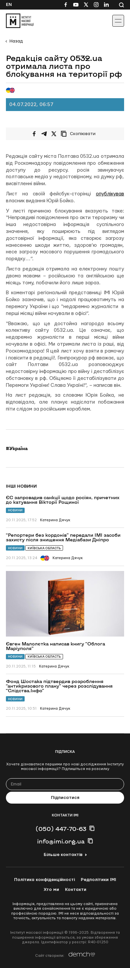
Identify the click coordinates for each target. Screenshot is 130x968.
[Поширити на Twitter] (54, 134)
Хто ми (51, 889)
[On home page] (20, 21)
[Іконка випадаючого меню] (118, 21)
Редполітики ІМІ (98, 879)
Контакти (75, 889)
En (9, 4)
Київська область (44, 548)
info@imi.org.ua (61, 841)
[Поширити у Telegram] (44, 134)
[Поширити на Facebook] (34, 134)
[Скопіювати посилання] (80, 134)
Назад (16, 41)
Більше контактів (63, 854)
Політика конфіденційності (44, 879)
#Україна (17, 448)
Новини (15, 510)
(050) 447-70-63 (60, 829)
